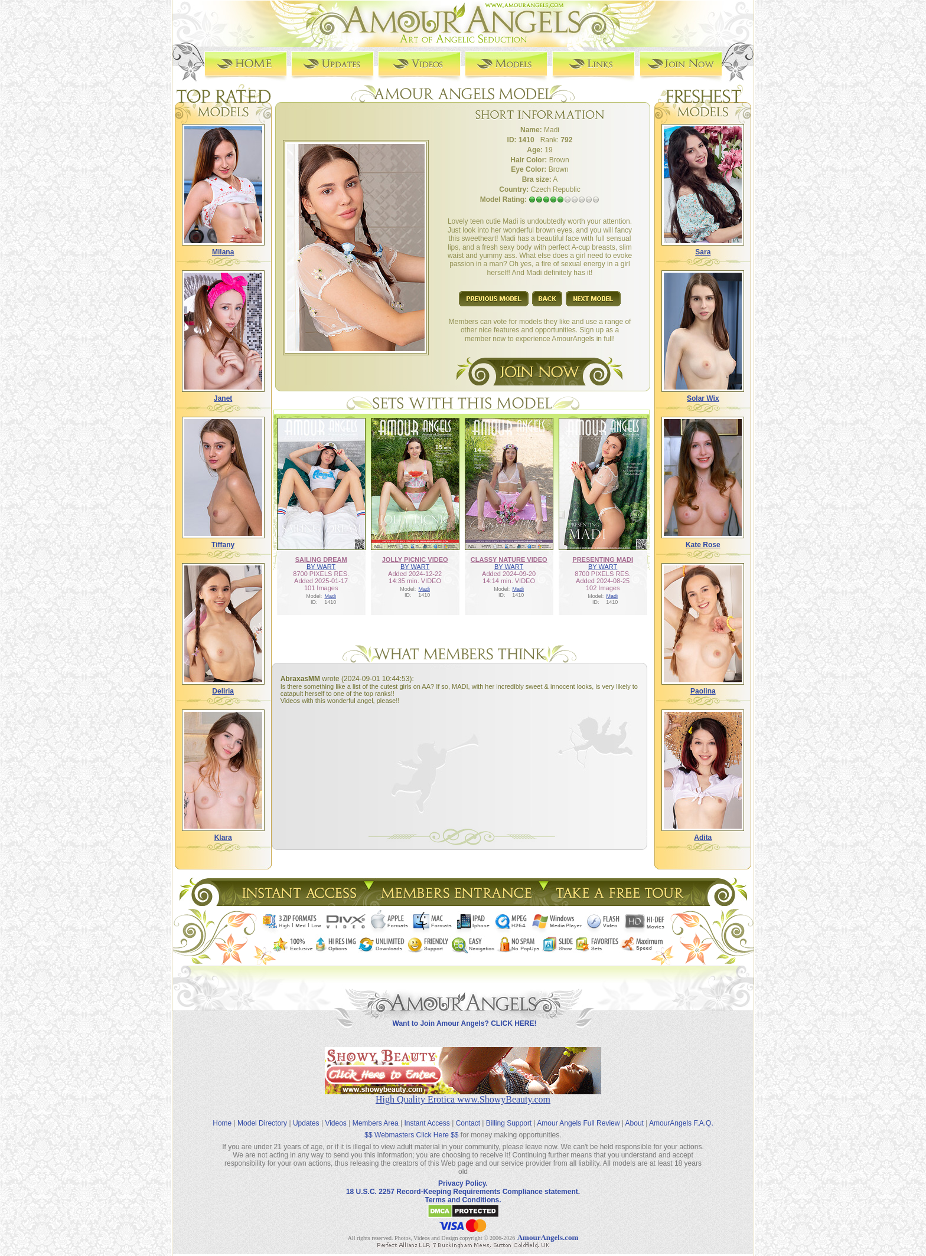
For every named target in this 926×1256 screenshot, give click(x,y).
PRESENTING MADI (602, 558)
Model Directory (262, 1114)
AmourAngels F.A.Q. (681, 1114)
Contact (468, 1114)
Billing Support (509, 1114)
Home (222, 1114)
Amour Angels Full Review (578, 1114)
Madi (330, 595)
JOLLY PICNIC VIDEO (415, 558)
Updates (306, 1114)
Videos (335, 1114)
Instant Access (427, 1114)
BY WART (321, 566)
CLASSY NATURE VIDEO (509, 558)
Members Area (376, 1114)
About (634, 1114)
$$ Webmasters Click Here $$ (411, 1126)
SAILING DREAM (321, 558)
